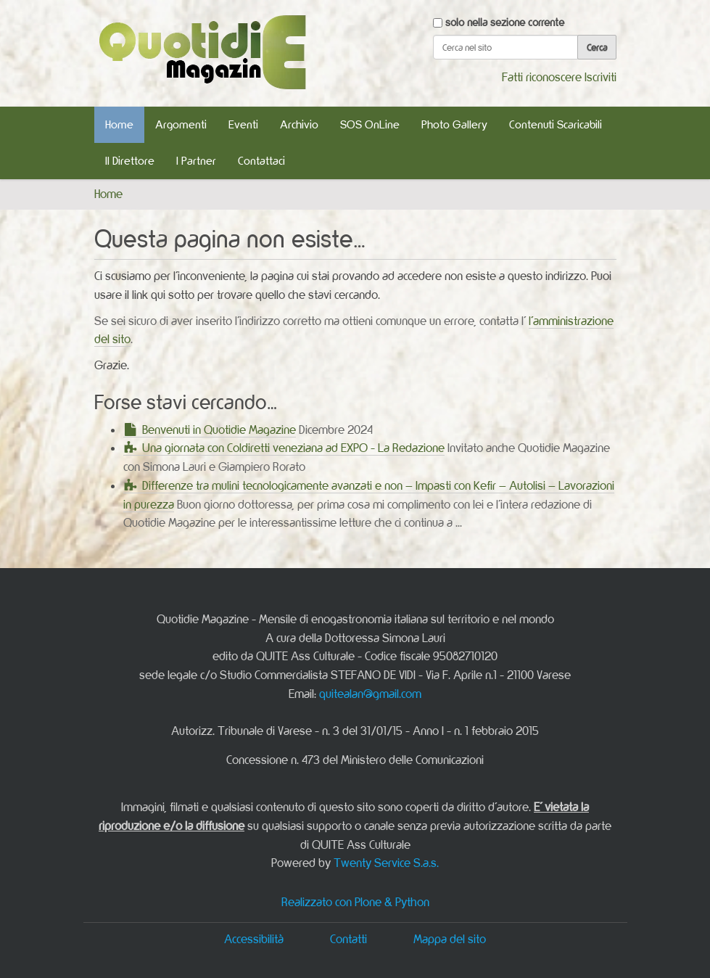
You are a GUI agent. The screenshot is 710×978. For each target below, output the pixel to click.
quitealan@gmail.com (370, 693)
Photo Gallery (454, 124)
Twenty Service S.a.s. (386, 862)
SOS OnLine (370, 124)
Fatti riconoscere (542, 77)
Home (119, 124)
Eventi (243, 124)
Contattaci (261, 161)
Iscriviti (600, 77)
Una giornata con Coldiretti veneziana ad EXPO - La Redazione (293, 447)
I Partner (196, 161)
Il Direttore (129, 161)
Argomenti (181, 124)
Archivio (299, 124)
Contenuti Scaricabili (555, 124)
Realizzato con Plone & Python (355, 902)
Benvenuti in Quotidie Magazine (219, 429)
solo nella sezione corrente (504, 22)
